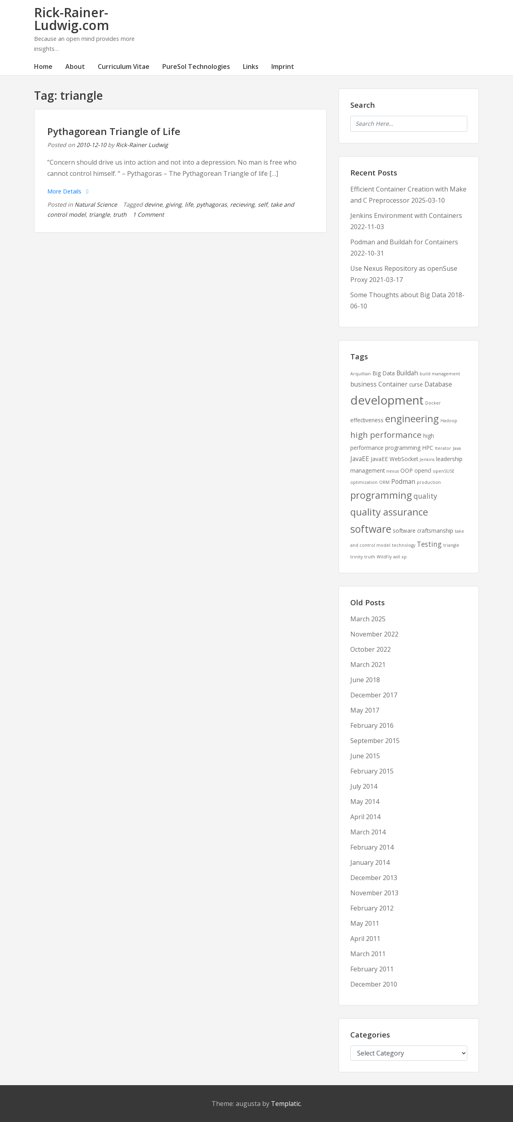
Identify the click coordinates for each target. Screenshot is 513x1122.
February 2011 (372, 969)
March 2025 (368, 618)
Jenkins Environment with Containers (406, 215)
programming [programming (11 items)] (381, 495)
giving (174, 204)
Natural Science (96, 204)
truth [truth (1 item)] (369, 557)
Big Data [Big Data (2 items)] (383, 373)
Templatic (286, 1103)
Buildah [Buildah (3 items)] (407, 373)
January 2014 (370, 862)
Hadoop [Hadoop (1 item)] (448, 420)
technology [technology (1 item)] (403, 545)
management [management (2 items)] (367, 470)
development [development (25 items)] (387, 400)
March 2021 (368, 664)
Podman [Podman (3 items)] (403, 481)
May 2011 (364, 923)
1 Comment (148, 214)
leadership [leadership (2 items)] (449, 459)
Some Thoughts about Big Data (398, 294)
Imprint (282, 66)
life (189, 204)
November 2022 (374, 634)
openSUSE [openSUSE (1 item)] (443, 471)
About (75, 66)
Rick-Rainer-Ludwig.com (71, 19)
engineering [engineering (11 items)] (412, 418)
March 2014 (368, 832)
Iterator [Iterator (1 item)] (443, 448)
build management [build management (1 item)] (440, 374)
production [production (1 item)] (429, 482)
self (262, 204)
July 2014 (363, 786)
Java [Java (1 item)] (457, 448)
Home (43, 66)
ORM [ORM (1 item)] (384, 482)
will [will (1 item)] (396, 557)
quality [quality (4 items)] (425, 496)
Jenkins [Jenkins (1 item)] (427, 459)
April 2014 (365, 816)
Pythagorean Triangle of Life (113, 131)
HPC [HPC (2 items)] (427, 447)
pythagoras (211, 204)
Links (251, 66)
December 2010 (373, 984)
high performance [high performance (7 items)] (386, 434)
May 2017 (364, 710)
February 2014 (372, 847)
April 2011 (365, 938)
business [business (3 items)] (363, 384)
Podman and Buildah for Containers (404, 242)
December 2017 (373, 695)
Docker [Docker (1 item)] (433, 403)
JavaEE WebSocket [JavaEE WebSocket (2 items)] (394, 459)
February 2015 (372, 771)
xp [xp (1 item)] (404, 557)
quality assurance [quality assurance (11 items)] (389, 512)
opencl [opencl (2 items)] (422, 470)
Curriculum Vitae (123, 66)
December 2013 (373, 877)
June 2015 (365, 755)
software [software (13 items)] (370, 529)
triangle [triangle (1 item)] (451, 545)
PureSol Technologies (196, 66)
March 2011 (368, 953)
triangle (99, 214)
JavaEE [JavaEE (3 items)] (359, 458)
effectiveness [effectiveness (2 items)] (367, 420)
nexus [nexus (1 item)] (392, 471)
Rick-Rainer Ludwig (142, 145)
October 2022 (370, 649)
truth (120, 214)
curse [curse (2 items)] (416, 384)
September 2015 (375, 740)
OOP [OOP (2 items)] (406, 470)
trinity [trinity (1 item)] (356, 557)
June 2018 (365, 679)
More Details (67, 191)
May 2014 (364, 801)
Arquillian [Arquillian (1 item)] (360, 374)
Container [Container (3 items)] (393, 384)
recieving (242, 204)
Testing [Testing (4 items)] (429, 544)
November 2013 (374, 892)
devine (153, 204)
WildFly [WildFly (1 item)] (384, 557)
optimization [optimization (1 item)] (364, 482)
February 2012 (372, 908)
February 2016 (372, 725)
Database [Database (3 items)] (438, 384)
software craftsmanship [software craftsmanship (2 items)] (423, 530)
